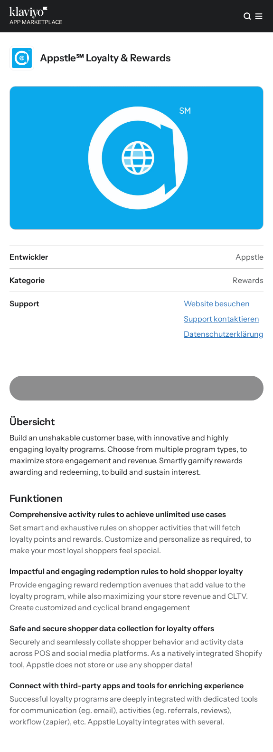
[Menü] (259, 16)
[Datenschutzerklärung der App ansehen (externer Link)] (224, 334)
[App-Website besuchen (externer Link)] (217, 303)
